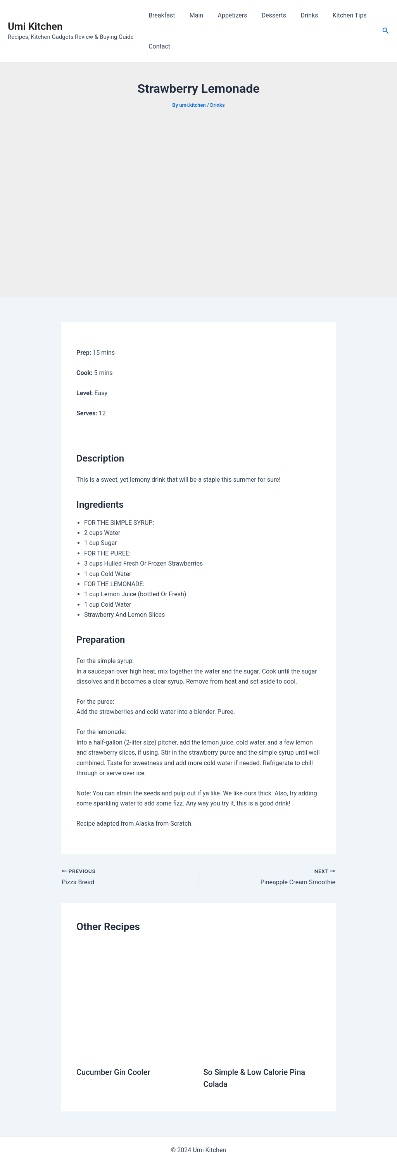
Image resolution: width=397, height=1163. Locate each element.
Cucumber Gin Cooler (113, 1072)
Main (193, 15)
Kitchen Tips (338, 15)
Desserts (266, 15)
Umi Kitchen (35, 26)
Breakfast (160, 15)
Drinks (300, 15)
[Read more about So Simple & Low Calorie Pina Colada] (262, 1001)
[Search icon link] (385, 31)
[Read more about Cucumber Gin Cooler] (135, 1001)
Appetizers (227, 15)
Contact (158, 46)
